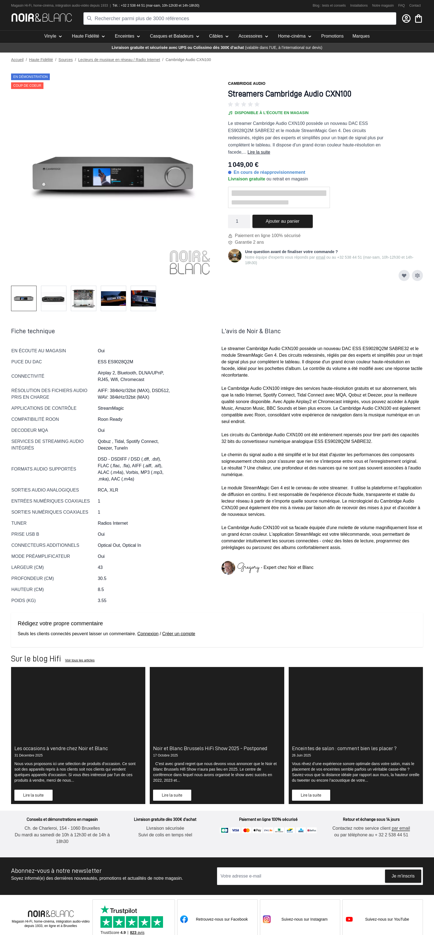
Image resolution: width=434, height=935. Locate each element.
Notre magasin (383, 5)
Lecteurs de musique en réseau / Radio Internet (119, 59)
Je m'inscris (403, 876)
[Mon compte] (406, 18)
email (320, 257)
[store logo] (41, 17)
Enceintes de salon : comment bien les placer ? (344, 748)
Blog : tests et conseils (329, 5)
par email (400, 828)
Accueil (17, 59)
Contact (415, 5)
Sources (65, 59)
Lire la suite (258, 152)
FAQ (401, 5)
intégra (60, 5)
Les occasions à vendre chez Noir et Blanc (61, 748)
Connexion (148, 633)
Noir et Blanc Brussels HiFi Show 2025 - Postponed (210, 748)
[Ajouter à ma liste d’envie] (404, 275)
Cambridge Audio (246, 83)
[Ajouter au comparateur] (417, 275)
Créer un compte (178, 633)
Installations (359, 5)
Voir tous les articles (80, 660)
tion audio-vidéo (77, 5)
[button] (325, 104)
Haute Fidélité (41, 59)
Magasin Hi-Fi (21, 5)
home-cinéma (43, 5)
